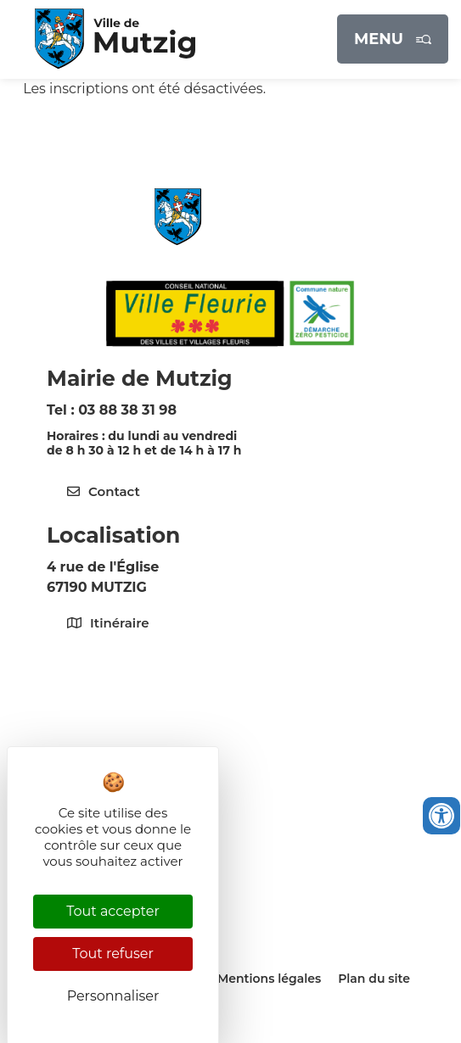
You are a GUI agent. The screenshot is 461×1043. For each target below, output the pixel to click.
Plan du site (374, 978)
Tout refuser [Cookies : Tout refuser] (113, 953)
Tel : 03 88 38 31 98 (112, 410)
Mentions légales (269, 978)
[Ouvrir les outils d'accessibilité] (441, 815)
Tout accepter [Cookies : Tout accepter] (113, 911)
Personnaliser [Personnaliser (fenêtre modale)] (113, 996)
